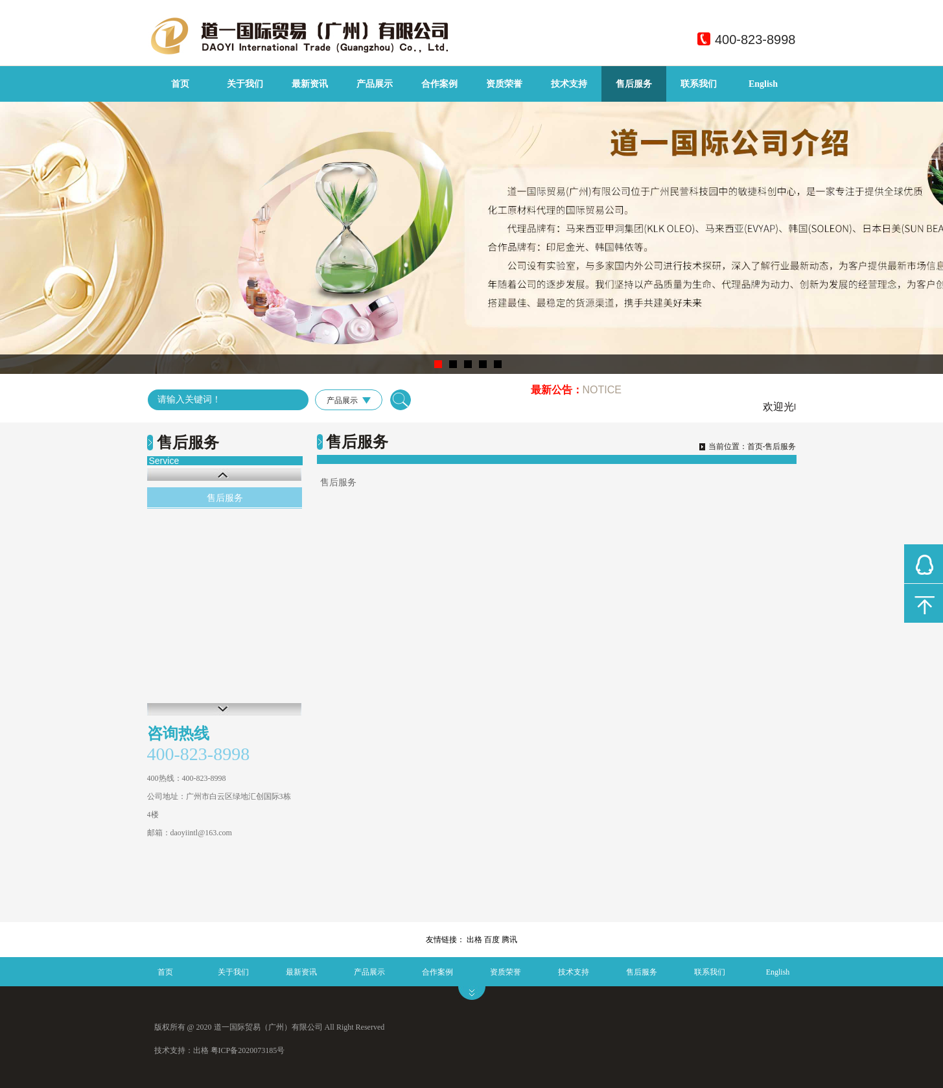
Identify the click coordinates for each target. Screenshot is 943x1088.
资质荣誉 (504, 84)
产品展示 (374, 84)
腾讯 (509, 939)
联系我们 (699, 84)
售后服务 (634, 84)
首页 (180, 84)
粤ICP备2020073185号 (248, 1050)
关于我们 (245, 84)
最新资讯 (310, 84)
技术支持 (569, 84)
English (763, 84)
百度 (492, 939)
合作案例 (439, 84)
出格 (474, 939)
